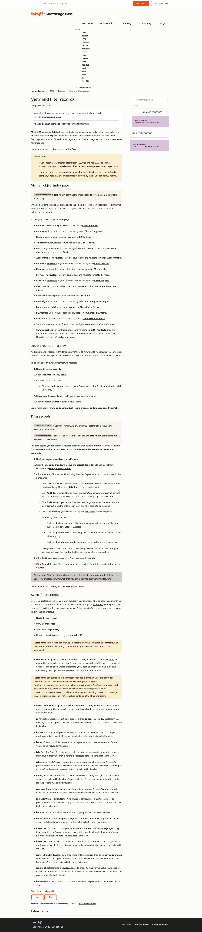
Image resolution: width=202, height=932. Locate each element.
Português (85, 42)
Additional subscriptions (49, 124)
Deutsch (85, 36)
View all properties (45, 624)
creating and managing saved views (66, 586)
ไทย (83, 78)
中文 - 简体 (85, 81)
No (50, 897)
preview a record (86, 396)
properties (98, 604)
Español (85, 32)
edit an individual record (68, 408)
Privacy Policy (142, 924)
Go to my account (83, 87)
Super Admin (58, 195)
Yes (37, 897)
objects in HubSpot (50, 132)
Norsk (84, 71)
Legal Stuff (126, 924)
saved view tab (87, 558)
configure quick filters (60, 468)
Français (85, 45)
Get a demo (141, 3)
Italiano (84, 52)
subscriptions (74, 113)
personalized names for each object (76, 172)
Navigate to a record (46, 618)
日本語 (84, 39)
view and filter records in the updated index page (87, 166)
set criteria (90, 511)
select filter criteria (86, 465)
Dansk (84, 68)
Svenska (85, 58)
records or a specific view (65, 459)
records (57, 369)
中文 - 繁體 (85, 65)
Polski (84, 55)
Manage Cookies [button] (160, 924)
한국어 (84, 75)
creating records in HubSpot (63, 149)
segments (108, 643)
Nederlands (86, 49)
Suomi (84, 62)
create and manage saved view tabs (101, 408)
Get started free (161, 3)
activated (57, 258)
